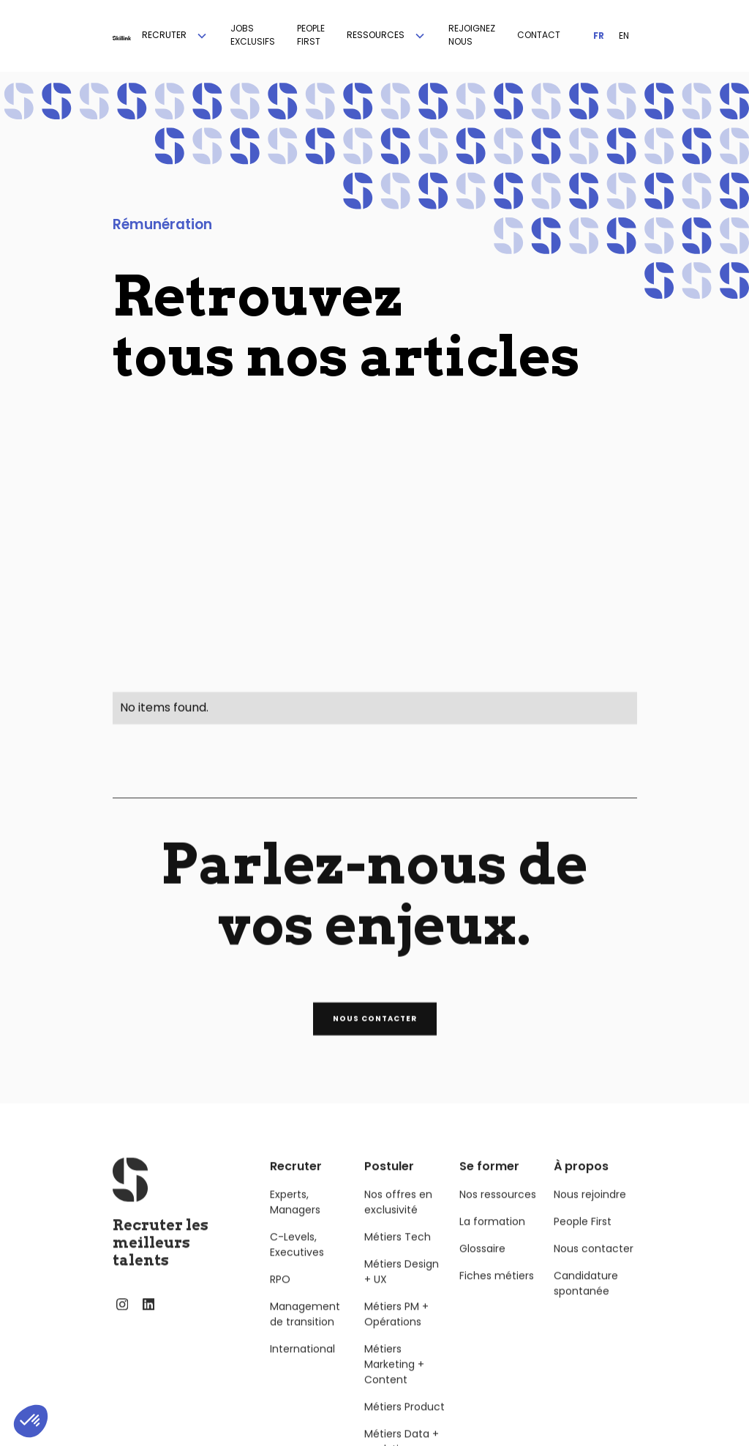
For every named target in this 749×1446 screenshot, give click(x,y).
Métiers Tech (397, 1252)
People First (582, 1237)
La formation (492, 1237)
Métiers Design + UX (401, 1287)
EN (624, 35)
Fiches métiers (496, 1291)
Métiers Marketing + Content (394, 1380)
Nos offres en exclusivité (398, 1218)
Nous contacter (593, 1264)
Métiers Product (404, 1422)
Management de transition (305, 1330)
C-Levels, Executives (297, 1260)
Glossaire (482, 1264)
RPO (280, 1295)
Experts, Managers (295, 1218)
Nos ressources (497, 1210)
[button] (175, 36)
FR (598, 35)
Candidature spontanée (586, 1299)
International (302, 1364)
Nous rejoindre (590, 1210)
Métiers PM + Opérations (396, 1330)
